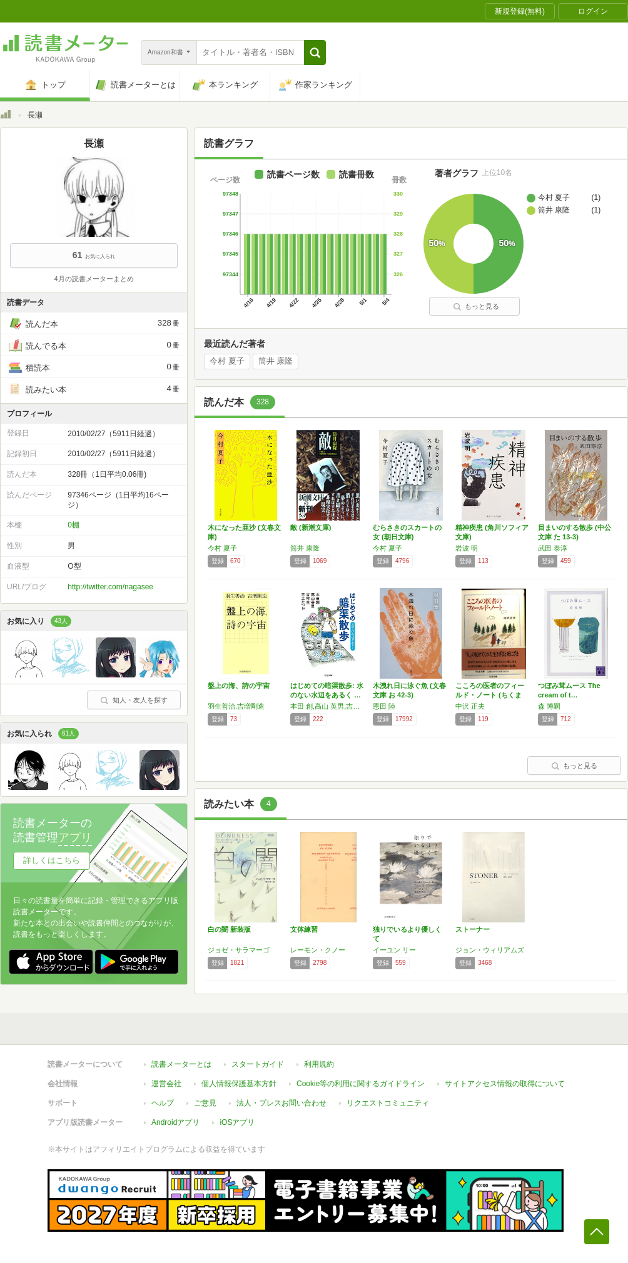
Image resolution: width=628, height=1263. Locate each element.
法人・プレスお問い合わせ (281, 1103)
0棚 (73, 525)
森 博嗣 (549, 706)
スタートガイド (257, 1064)
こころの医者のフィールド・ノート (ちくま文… (489, 695)
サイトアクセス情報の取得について (505, 1083)
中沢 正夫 (470, 706)
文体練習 (304, 929)
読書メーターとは (181, 1064)
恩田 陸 (384, 706)
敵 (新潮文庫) (310, 527)
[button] (315, 52)
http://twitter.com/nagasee (110, 586)
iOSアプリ (237, 1122)
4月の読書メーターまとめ (93, 278)
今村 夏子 (227, 361)
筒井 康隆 (275, 361)
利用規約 (319, 1064)
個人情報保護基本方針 (238, 1083)
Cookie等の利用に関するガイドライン (360, 1083)
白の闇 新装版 (229, 929)
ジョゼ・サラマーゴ (239, 950)
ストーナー (472, 929)
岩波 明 (466, 548)
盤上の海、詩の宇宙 (239, 685)
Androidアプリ (175, 1122)
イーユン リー (394, 950)
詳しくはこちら (51, 860)
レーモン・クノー (317, 950)
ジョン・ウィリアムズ (489, 950)
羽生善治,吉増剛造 (236, 706)
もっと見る (476, 306)
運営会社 (166, 1083)
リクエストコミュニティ (388, 1103)
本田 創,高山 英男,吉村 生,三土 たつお (328, 706)
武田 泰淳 (552, 548)
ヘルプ (162, 1103)
